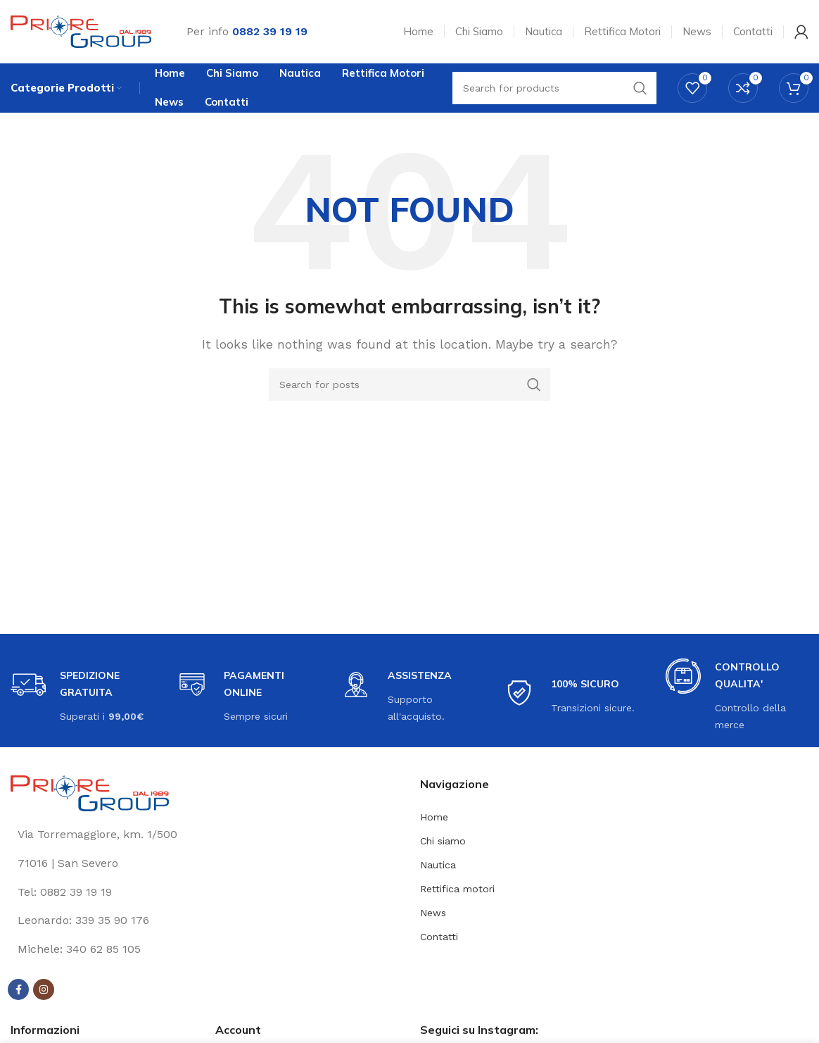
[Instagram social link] (43, 990)
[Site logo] (81, 30)
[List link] (205, 892)
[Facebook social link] (18, 990)
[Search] (409, 384)
